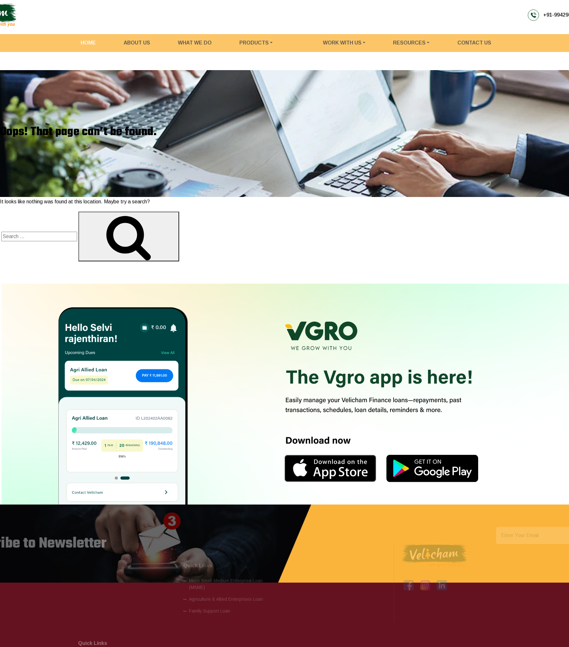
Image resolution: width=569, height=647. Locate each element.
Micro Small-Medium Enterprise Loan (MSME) (226, 575)
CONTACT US (474, 46)
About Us (137, 46)
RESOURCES (409, 46)
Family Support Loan (209, 602)
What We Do (195, 46)
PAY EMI (541, 15)
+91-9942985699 (411, 14)
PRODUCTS (254, 46)
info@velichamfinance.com (489, 14)
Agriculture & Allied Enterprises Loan (226, 590)
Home (88, 46)
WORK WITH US (342, 46)
